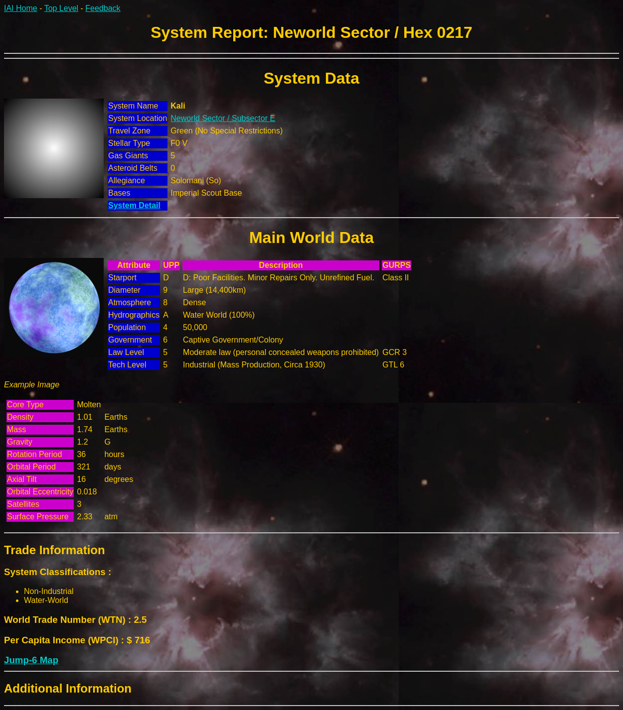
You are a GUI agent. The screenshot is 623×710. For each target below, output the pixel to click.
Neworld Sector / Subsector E (222, 118)
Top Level (61, 8)
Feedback (102, 8)
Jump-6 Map (31, 660)
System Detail (134, 205)
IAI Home (20, 8)
